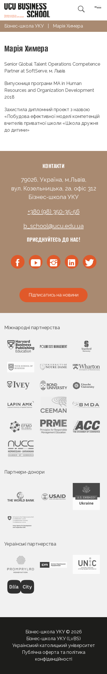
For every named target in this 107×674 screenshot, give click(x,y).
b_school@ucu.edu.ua (53, 226)
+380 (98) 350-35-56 (54, 211)
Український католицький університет (53, 645)
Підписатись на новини (53, 295)
